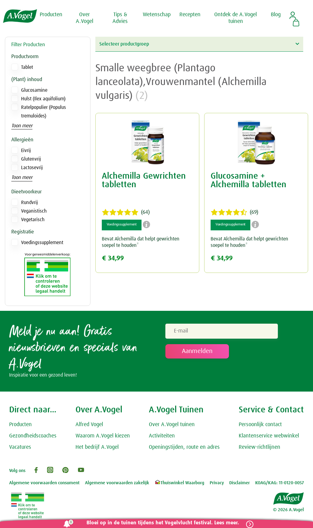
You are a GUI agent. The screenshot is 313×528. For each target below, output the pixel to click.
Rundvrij (29, 202)
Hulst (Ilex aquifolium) (43, 98)
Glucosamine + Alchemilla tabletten (248, 180)
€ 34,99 (113, 258)
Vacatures (20, 447)
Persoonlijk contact (260, 425)
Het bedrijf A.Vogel (97, 447)
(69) (234, 212)
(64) (126, 212)
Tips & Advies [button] (120, 18)
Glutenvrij (31, 159)
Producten (20, 425)
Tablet (27, 67)
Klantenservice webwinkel (269, 436)
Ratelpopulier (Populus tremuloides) (43, 111)
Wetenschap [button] (157, 14)
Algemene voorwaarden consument (44, 483)
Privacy (217, 483)
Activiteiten (162, 436)
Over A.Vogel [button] (84, 18)
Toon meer (21, 125)
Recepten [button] (190, 14)
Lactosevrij (32, 167)
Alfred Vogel (89, 425)
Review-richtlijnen (259, 447)
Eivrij (26, 150)
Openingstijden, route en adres (184, 447)
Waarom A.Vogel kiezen (102, 436)
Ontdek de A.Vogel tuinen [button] (235, 18)
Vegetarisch (33, 219)
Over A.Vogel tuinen (172, 425)
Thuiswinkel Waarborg (179, 483)
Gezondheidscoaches (33, 436)
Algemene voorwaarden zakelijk (117, 483)
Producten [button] (51, 14)
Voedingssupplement (42, 242)
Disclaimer (239, 483)
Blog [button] (276, 14)
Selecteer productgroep (199, 44)
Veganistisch (34, 211)
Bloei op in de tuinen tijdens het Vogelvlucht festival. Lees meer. (162, 523)
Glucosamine (34, 90)
